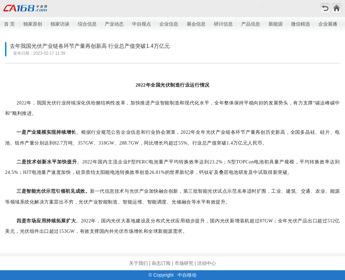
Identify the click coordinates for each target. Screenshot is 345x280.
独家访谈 (60, 24)
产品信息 (250, 24)
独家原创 (32, 24)
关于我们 (138, 263)
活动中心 (206, 263)
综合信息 (87, 24)
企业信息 (168, 24)
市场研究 (184, 263)
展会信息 (196, 24)
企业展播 (327, 24)
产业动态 (114, 24)
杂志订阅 (161, 263)
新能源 (276, 24)
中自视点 (141, 24)
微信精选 (300, 24)
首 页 (9, 24)
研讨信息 (223, 24)
